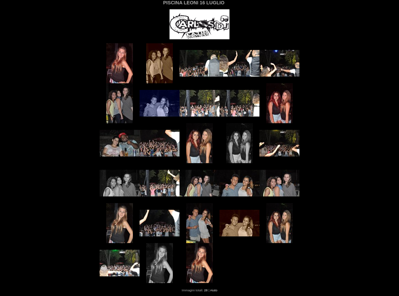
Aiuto (213, 290)
